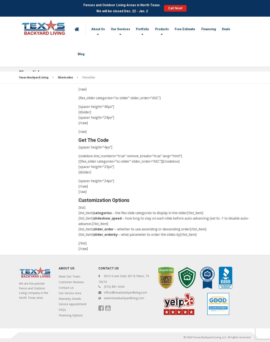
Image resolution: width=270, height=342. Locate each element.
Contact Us (66, 288)
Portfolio (142, 29)
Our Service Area (70, 293)
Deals (226, 29)
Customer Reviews (71, 282)
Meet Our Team (69, 276)
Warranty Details (70, 299)
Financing (208, 29)
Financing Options (71, 315)
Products (162, 29)
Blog (81, 54)
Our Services (120, 29)
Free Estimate (185, 29)
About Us (98, 29)
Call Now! (175, 8)
